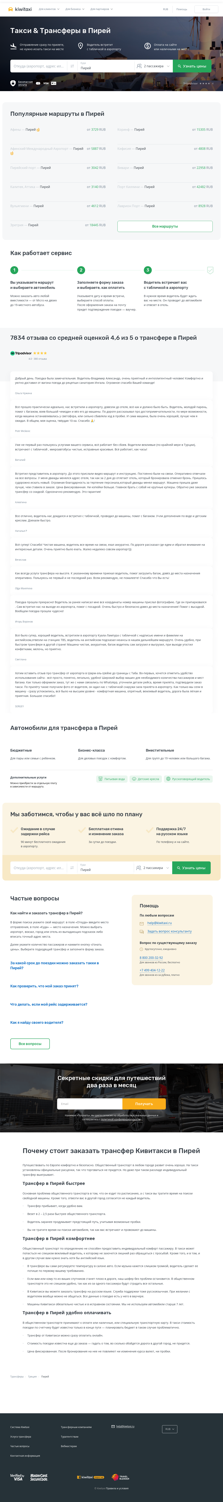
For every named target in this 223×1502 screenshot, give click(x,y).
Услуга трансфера (20, 1436)
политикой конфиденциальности (120, 1119)
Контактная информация (25, 1455)
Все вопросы (30, 1044)
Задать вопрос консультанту (169, 931)
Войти (206, 9)
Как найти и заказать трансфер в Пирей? (46, 913)
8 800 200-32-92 (151, 958)
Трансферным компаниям (76, 1427)
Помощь (181, 9)
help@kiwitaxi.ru (159, 923)
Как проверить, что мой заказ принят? (44, 986)
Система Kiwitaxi (19, 1427)
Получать (144, 1104)
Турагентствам (69, 1436)
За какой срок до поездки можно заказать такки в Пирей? (54, 965)
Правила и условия (117, 1488)
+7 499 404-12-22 (152, 970)
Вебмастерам (69, 1446)
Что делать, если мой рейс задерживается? (48, 1004)
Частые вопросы (19, 1446)
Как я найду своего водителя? (36, 1022)
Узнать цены (192, 66)
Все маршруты (165, 226)
